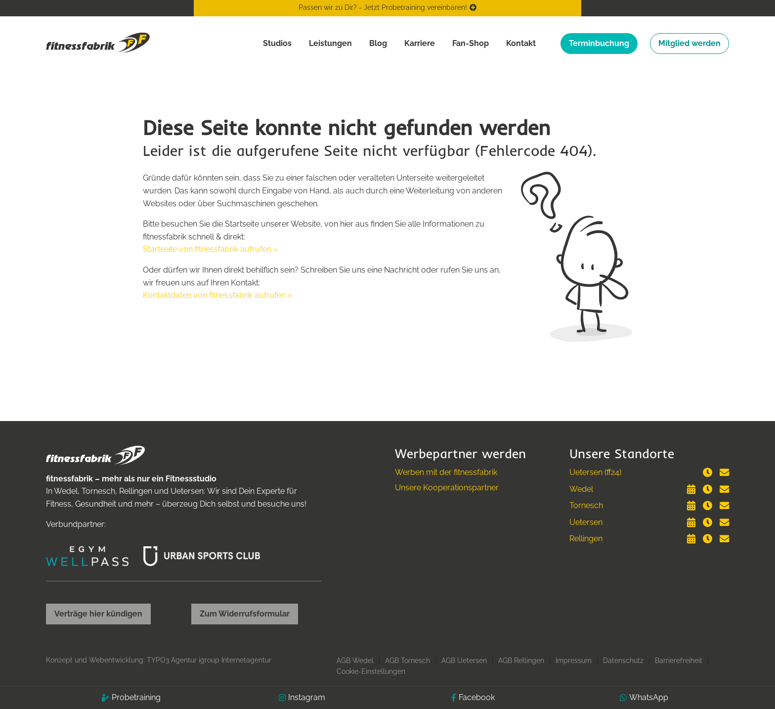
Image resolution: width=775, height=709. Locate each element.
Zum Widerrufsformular (245, 613)
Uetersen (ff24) (595, 472)
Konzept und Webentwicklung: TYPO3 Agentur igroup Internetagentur (158, 660)
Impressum (574, 660)
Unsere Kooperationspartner (447, 487)
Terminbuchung (599, 43)
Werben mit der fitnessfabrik (446, 472)
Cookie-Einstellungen (371, 671)
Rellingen (586, 538)
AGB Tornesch (407, 660)
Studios (277, 43)
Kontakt (521, 43)
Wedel (581, 489)
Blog (378, 43)
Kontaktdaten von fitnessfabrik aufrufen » (217, 295)
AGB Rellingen (521, 660)
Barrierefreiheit (678, 660)
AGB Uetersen (464, 660)
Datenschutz (623, 660)
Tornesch (586, 505)
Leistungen (330, 43)
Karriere (419, 43)
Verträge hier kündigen (98, 613)
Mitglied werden (689, 43)
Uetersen (586, 522)
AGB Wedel (355, 660)
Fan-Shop (470, 43)
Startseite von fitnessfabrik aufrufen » (210, 249)
